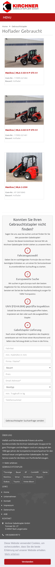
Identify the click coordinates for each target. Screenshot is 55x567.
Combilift (35, 472)
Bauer (18, 472)
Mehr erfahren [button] (12, 554)
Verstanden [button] (27, 562)
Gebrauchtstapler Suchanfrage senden (25, 420)
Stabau (7, 481)
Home (5, 26)
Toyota (16, 481)
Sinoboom (27, 477)
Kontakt (7, 501)
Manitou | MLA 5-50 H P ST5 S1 (21, 72)
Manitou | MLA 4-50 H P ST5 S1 (21, 129)
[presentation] (26, 412)
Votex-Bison (28, 481)
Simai (17, 477)
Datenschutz (9, 509)
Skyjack (39, 477)
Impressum (9, 505)
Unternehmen (10, 496)
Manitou (7, 477)
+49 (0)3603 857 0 (12, 534)
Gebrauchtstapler (19, 26)
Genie (45, 472)
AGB (5, 514)
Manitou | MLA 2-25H (16, 187)
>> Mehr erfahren (9, 463)
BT (26, 472)
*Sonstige (8, 472)
